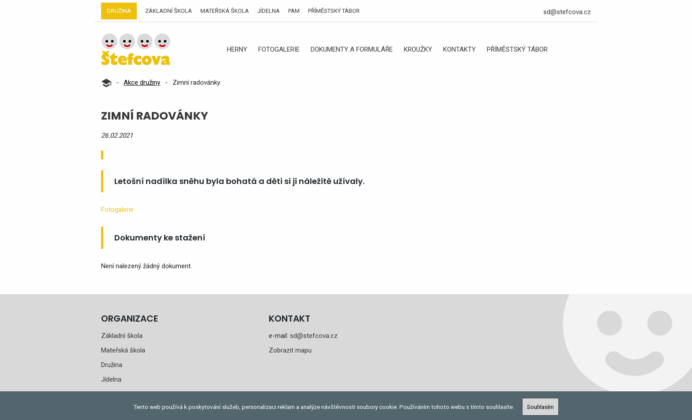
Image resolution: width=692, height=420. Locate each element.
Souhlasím (540, 406)
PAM (294, 11)
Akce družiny (142, 82)
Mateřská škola (224, 11)
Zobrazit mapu (290, 350)
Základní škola (168, 11)
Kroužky (418, 49)
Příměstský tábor (334, 11)
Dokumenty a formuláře (352, 49)
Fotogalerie (279, 49)
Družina (119, 11)
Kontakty (459, 49)
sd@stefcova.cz (567, 12)
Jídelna (268, 11)
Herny (237, 49)
